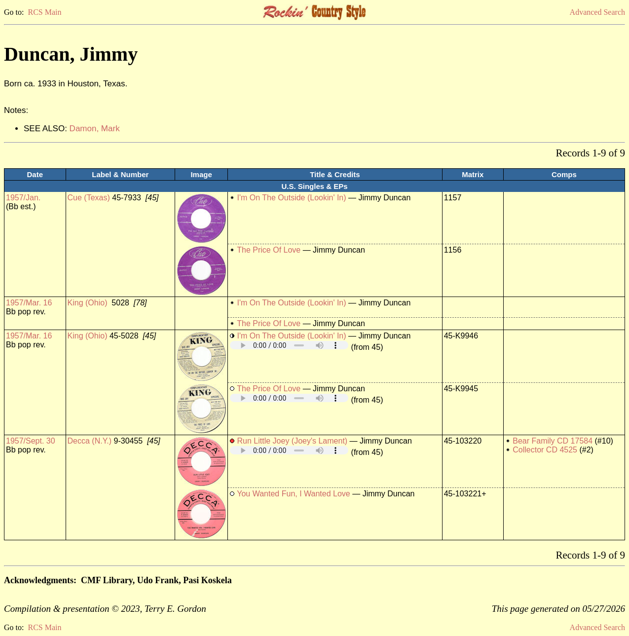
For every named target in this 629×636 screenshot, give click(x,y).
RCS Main (44, 12)
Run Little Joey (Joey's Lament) (292, 441)
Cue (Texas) (89, 197)
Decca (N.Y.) (90, 441)
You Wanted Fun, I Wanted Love (293, 493)
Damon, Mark (95, 128)
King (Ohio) (88, 303)
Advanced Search (597, 12)
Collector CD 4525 (545, 450)
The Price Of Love (268, 250)
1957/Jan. (23, 197)
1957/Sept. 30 (30, 441)
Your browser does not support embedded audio (289, 345)
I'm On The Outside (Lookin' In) (291, 197)
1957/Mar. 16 (29, 303)
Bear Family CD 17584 (552, 441)
